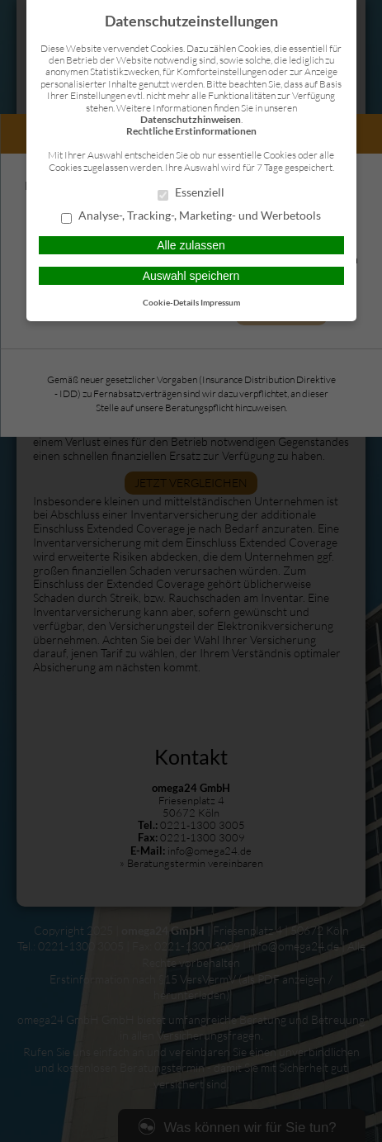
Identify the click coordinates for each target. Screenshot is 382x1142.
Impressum (220, 302)
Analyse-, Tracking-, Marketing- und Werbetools (191, 216)
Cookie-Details (171, 302)
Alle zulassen (191, 245)
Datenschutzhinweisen (190, 119)
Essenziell (191, 193)
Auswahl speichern (191, 275)
